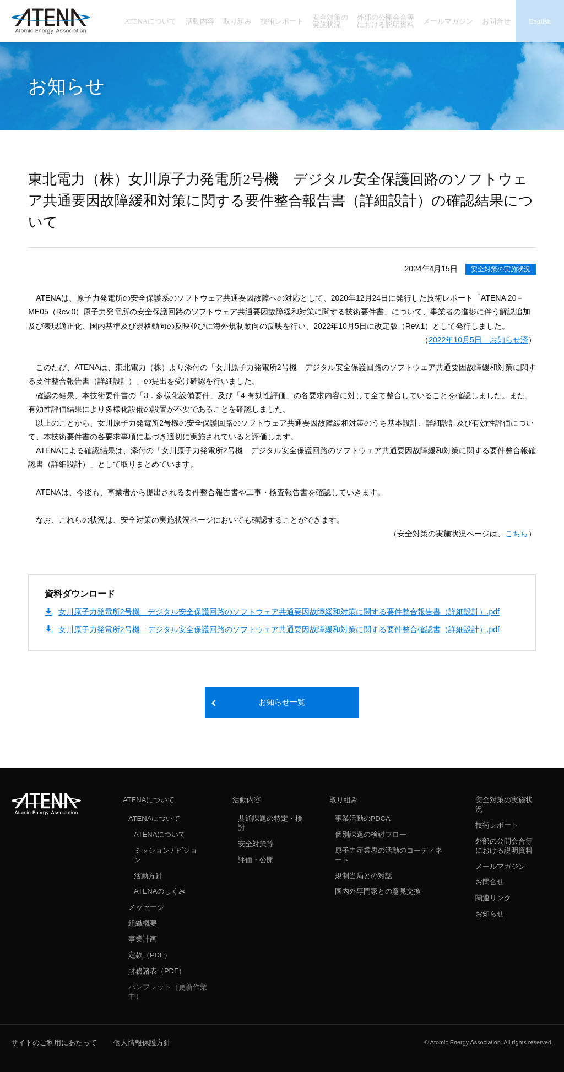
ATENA (46, 803)
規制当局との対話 (363, 876)
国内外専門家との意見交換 (378, 891)
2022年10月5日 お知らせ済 (478, 339)
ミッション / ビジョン (165, 855)
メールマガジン (500, 866)
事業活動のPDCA (363, 818)
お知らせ (489, 914)
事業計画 (142, 939)
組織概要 (142, 923)
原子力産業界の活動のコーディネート (388, 855)
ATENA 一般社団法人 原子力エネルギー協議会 (50, 21)
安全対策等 (256, 844)
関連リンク (493, 898)
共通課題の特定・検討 (270, 823)
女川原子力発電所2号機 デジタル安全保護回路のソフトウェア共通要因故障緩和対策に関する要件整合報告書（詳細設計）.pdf (279, 611)
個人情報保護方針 (142, 1042)
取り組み (343, 800)
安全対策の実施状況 (500, 269)
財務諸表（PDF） (157, 971)
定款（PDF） (149, 955)
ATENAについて (149, 800)
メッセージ (146, 907)
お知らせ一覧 (282, 702)
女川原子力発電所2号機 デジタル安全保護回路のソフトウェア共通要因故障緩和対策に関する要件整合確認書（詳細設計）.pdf (279, 629)
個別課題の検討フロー (370, 834)
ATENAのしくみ (160, 891)
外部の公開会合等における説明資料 (504, 846)
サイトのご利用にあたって (54, 1042)
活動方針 (148, 876)
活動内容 (246, 800)
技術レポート (496, 825)
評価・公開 (256, 860)
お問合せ (489, 882)
